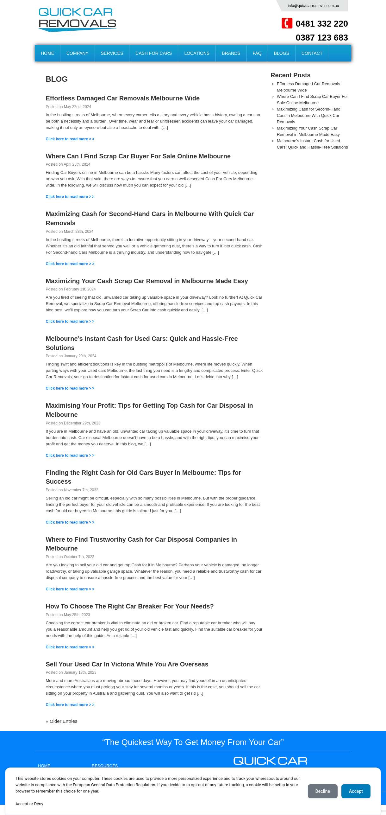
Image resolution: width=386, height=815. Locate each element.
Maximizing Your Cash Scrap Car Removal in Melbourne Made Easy (147, 280)
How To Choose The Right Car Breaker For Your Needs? (130, 606)
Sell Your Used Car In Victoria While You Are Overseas (127, 664)
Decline (322, 791)
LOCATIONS (196, 53)
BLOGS (281, 53)
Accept (356, 791)
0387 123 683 (322, 37)
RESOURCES (105, 765)
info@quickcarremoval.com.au (313, 5)
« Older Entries (62, 721)
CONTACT (312, 53)
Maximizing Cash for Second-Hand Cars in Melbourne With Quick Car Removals (308, 115)
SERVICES (112, 53)
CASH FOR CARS (153, 53)
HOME (47, 53)
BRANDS (231, 53)
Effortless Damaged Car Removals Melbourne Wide (123, 98)
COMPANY (77, 53)
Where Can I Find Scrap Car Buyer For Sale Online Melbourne (138, 156)
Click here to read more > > (70, 139)
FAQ (257, 53)
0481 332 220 (322, 24)
